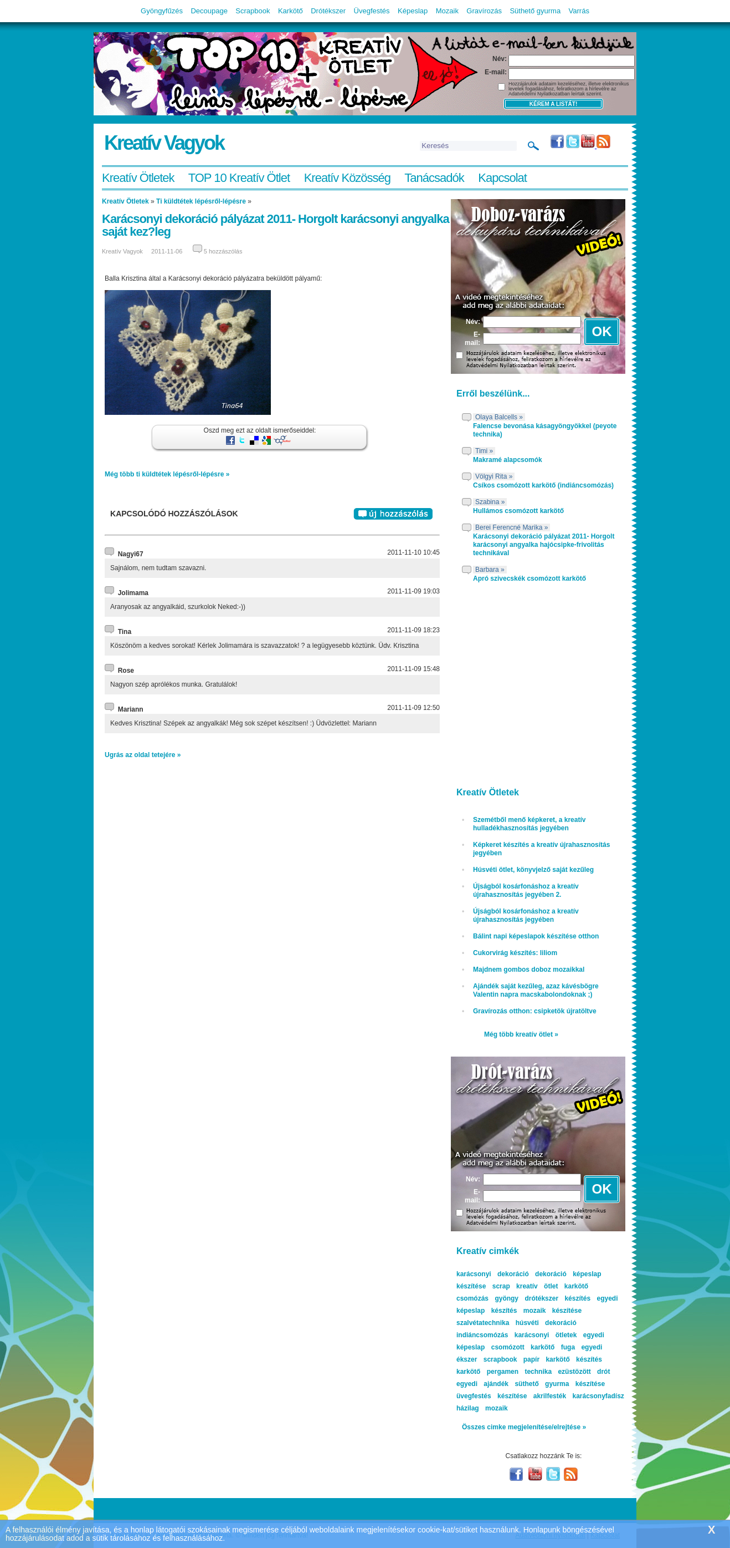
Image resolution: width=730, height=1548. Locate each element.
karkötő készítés (574, 1359)
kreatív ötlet (537, 1286)
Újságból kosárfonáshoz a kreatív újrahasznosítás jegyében (526, 915)
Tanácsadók (434, 178)
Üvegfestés (372, 11)
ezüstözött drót (584, 1372)
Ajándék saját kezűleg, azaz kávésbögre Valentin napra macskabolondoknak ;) (536, 990)
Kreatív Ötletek (138, 178)
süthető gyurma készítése (560, 1384)
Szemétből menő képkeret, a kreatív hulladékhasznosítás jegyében (529, 824)
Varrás (579, 11)
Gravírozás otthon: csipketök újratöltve (535, 1011)
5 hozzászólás (223, 251)
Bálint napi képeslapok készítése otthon (536, 936)
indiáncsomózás (482, 1335)
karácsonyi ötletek (546, 1335)
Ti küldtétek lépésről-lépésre (201, 201)
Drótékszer (328, 11)
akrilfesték (549, 1396)
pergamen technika (519, 1372)
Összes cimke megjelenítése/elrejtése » (524, 1427)
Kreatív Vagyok (164, 142)
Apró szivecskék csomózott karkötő (529, 578)
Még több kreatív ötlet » (521, 1034)
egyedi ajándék (482, 1384)
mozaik (496, 1408)
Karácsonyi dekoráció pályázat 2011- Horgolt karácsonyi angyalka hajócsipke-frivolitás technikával (543, 544)
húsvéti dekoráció (546, 1323)
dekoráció (551, 1274)
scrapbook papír (511, 1359)
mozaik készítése (552, 1310)
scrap (501, 1286)
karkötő (468, 1372)
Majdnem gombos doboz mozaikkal (528, 969)
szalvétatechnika (482, 1323)
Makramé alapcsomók (507, 460)
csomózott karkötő (523, 1347)
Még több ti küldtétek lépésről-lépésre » (167, 474)
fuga (568, 1347)
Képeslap (413, 11)
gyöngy (506, 1298)
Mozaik (447, 11)
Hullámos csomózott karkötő (518, 511)
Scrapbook (252, 11)
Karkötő (290, 11)
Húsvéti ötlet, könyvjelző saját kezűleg (533, 870)
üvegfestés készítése (491, 1396)
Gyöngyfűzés (162, 11)
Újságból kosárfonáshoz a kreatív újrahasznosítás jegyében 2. (526, 890)
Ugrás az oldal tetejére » (143, 755)
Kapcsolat (502, 178)
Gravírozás (484, 11)
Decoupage (209, 11)
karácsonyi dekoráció (492, 1274)
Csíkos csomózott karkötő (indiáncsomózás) (543, 485)
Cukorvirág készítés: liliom (515, 953)
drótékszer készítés (557, 1298)
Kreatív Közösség (347, 178)
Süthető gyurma (535, 11)
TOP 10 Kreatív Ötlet (239, 178)
